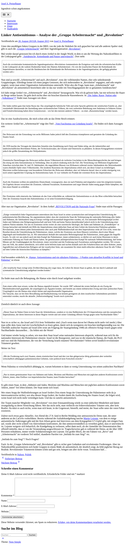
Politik (28, 454)
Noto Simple (15, 545)
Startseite (11, 21)
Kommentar (7, 499)
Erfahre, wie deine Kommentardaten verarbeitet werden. (84, 526)
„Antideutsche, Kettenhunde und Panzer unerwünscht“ (48, 56)
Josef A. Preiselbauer (11, 3)
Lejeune (94, 418)
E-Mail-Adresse (8, 509)
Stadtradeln (12, 28)
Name (4, 504)
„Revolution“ (74, 49)
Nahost (20, 454)
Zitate (9, 26)
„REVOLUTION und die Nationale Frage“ (75, 206)
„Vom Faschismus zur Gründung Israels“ (74, 123)
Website (5, 515)
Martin (87, 418)
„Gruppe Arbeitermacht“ (28, 49)
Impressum (12, 23)
